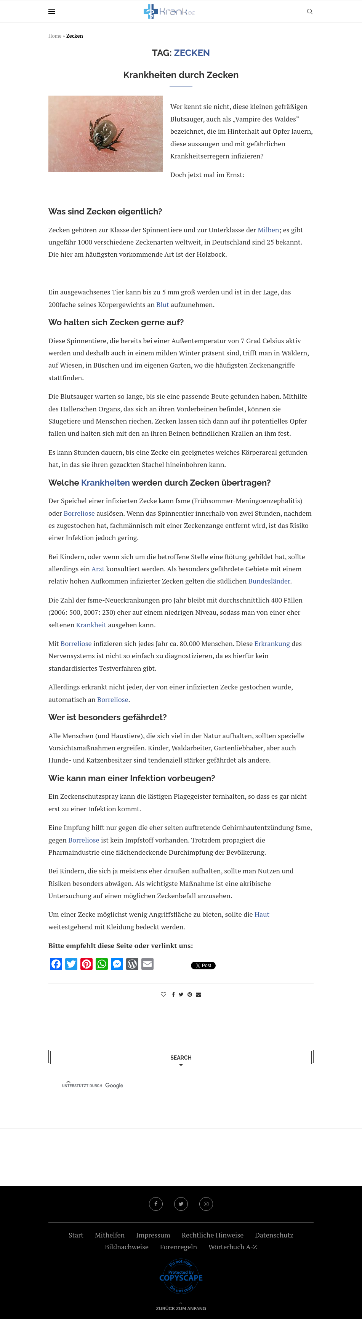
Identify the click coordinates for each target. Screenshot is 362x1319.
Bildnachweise (127, 1246)
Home (54, 35)
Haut (262, 914)
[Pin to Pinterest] (189, 994)
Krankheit (91, 624)
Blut (162, 304)
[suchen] (174, 1085)
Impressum (153, 1234)
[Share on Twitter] (181, 994)
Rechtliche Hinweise (212, 1234)
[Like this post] (163, 994)
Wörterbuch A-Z (232, 1246)
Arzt (98, 568)
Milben (268, 229)
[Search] (310, 11)
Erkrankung (272, 643)
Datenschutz (274, 1234)
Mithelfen (110, 1234)
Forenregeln (178, 1246)
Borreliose (79, 513)
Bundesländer (269, 580)
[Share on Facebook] (173, 994)
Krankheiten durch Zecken (181, 74)
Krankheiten (105, 483)
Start (76, 1234)
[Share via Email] (198, 994)
